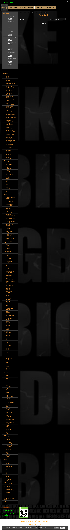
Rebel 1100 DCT (9, 280)
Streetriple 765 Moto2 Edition (10, 210)
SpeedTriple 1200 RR (10, 220)
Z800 (7, 401)
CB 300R (8, 324)
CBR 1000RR (8, 287)
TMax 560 (8, 335)
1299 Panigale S (9, 93)
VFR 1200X (8, 277)
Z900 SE (7, 394)
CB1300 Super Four (10, 271)
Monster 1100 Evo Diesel (11, 117)
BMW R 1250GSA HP (12, 37)
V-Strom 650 (8, 449)
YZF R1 (7, 339)
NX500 (7, 274)
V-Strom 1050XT (9, 441)
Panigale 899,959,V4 (10, 130)
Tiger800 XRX (9, 237)
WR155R (7, 367)
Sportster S (8, 258)
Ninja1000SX (8, 384)
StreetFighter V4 (9, 121)
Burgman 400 (9, 439)
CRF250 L (8, 325)
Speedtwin (8, 227)
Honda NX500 (11, 16)
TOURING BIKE (38, 7)
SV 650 (7, 452)
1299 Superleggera (10, 92)
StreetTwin (8, 232)
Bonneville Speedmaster (11, 221)
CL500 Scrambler (9, 308)
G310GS (7, 191)
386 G (7, 473)
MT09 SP (8, 344)
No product (22, 19)
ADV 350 (8, 314)
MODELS (16, 7)
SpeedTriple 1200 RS (10, 218)
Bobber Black (9, 228)
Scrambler (8, 149)
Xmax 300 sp (9, 361)
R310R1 (7, 476)
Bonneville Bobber (10, 223)
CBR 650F (8, 295)
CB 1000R (8, 304)
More (54, 7)
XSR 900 (7, 348)
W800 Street (8, 398)
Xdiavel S (8, 97)
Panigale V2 (8, 76)
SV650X (7, 453)
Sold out (5, 503)
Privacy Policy (38, 527)
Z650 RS (7, 378)
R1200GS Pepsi (9, 161)
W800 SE (8, 399)
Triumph (6, 194)
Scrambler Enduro (10, 141)
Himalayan (8, 492)
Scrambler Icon (9, 147)
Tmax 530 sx (8, 359)
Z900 (7, 395)
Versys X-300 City (10, 422)
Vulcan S (8, 409)
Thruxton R (8, 230)
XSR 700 (7, 349)
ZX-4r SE (8, 375)
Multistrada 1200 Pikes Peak (11, 109)
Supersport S (8, 126)
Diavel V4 (8, 82)
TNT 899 (8, 462)
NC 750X (8, 290)
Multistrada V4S (9, 96)
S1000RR (7, 170)
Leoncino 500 (9, 468)
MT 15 (7, 371)
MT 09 (7, 351)
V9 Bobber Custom (10, 458)
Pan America (8, 257)
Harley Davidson (7, 251)
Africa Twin (8, 282)
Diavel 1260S (8, 102)
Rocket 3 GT (8, 214)
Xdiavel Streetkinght (10, 99)
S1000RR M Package (10, 168)
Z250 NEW (8, 432)
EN (67, 1)
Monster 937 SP (9, 151)
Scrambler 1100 (9, 116)
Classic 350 (8, 488)
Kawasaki (6, 372)
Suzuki (5, 435)
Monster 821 (8, 154)
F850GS (7, 181)
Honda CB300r (11, 21)
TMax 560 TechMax (10, 357)
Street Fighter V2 (9, 124)
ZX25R (7, 426)
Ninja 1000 (8, 385)
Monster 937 (8, 153)
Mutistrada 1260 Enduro (11, 104)
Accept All (62, 527)
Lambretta (6, 493)
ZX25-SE (7, 425)
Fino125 (7, 337)
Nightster (8, 255)
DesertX (7, 79)
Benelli (5, 459)
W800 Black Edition (10, 396)
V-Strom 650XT (9, 451)
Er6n (7, 411)
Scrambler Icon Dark (10, 140)
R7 (6, 354)
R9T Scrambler (9, 164)
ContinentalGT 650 (10, 491)
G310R (7, 193)
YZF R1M (7, 338)
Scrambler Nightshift (10, 139)
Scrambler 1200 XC (10, 205)
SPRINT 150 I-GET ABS (9, 498)
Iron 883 (7, 262)
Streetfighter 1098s (10, 87)
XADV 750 (8, 288)
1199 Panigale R (9, 90)
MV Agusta (6, 478)
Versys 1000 (8, 387)
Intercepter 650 (9, 489)
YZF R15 (7, 369)
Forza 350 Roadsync (10, 315)
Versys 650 (8, 408)
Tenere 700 (8, 334)
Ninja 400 (8, 421)
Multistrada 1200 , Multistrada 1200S (10, 112)
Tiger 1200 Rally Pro (10, 215)
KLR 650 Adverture (10, 402)
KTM (5, 242)
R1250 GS (8, 167)
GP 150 (7, 485)
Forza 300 (8, 322)
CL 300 (7, 268)
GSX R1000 (8, 442)
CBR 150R (8, 300)
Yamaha (6, 331)
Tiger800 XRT (9, 235)
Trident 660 (8, 240)
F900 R (7, 180)
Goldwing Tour (9, 275)
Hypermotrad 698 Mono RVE (11, 84)
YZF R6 (7, 355)
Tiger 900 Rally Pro (10, 217)
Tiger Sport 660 (9, 204)
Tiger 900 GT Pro (10, 234)
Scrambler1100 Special (10, 114)
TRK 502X (8, 463)
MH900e (7, 77)
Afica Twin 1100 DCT (10, 281)
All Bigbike (5, 73)
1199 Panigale (9, 94)
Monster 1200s (9, 86)
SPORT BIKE (23, 7)
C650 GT (8, 186)
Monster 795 (8, 158)
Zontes (5, 471)
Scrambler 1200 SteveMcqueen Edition (10, 197)
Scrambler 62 (8, 150)
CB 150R (7, 328)
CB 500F (7, 311)
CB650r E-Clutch (9, 267)
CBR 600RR (8, 292)
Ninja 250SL (8, 429)
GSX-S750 (8, 448)
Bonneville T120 (9, 224)
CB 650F (7, 307)
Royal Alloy (6, 482)
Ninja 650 (8, 405)
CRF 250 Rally (9, 327)
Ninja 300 (8, 424)
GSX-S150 (8, 455)
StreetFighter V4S (10, 123)
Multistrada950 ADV (10, 131)
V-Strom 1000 (9, 445)
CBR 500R (8, 297)
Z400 (7, 414)
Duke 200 (8, 247)
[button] (57, 7)
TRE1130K (8, 461)
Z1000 (7, 388)
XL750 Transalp (9, 270)
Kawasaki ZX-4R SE (12, 42)
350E (7, 475)
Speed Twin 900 (9, 207)
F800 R (7, 183)
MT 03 (7, 364)
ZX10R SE (8, 389)
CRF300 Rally (9, 318)
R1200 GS (8, 171)
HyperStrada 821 (9, 137)
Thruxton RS (8, 200)
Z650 (7, 406)
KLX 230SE (8, 428)
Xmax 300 (8, 362)
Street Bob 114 (9, 252)
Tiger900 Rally (9, 203)
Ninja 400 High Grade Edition (11, 417)
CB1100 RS (8, 302)
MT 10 (7, 341)
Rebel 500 (8, 312)
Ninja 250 (8, 431)
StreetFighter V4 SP (10, 120)
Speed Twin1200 (9, 213)
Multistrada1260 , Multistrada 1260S (10, 107)
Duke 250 (8, 248)
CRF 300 (8, 319)
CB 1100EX (8, 301)
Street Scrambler (9, 231)
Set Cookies (56, 527)
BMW (5, 160)
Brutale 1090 (8, 479)
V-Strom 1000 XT (9, 443)
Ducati (5, 75)
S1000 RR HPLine (9, 176)
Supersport (8, 127)
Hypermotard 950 (10, 134)
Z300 (7, 415)
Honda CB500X (11, 64)
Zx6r (7, 404)
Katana (7, 438)
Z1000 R (7, 382)
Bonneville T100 (9, 225)
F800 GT (8, 184)
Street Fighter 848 (10, 89)
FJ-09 (7, 342)
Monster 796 (8, 157)
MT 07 (7, 352)
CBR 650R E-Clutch (10, 272)
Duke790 (8, 244)
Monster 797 (8, 156)
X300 (7, 495)
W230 (7, 374)
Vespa (4, 496)
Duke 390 (8, 250)
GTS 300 (6, 499)
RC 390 (7, 245)
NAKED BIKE (31, 7)
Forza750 (8, 265)
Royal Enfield (7, 486)
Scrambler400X (9, 241)
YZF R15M (8, 368)
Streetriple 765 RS (10, 238)
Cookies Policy (45, 527)
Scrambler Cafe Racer (10, 144)
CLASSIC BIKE (47, 7)
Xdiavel (7, 100)
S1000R (7, 177)
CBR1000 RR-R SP (10, 284)
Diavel (7, 103)
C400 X (7, 187)
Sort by (52, 19)
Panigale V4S (9, 129)
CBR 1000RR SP (9, 285)
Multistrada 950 (9, 133)
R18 (6, 163)
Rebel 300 (8, 321)
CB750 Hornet (9, 291)
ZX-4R (7, 377)
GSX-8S (7, 436)
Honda (5, 264)
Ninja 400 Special (10, 419)
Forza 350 (8, 317)
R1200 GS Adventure (10, 166)
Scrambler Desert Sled (11, 143)
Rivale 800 (8, 481)
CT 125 (7, 329)
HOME (10, 7)
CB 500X (8, 309)
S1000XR (8, 173)
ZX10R (7, 391)
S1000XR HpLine (9, 174)
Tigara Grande (9, 483)
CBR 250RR (8, 298)
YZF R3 (7, 365)
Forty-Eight (8, 260)
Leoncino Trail (9, 466)
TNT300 (7, 469)
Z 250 (7, 434)
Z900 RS (7, 392)
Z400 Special (9, 412)
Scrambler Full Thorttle (11, 146)
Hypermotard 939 (10, 136)
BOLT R (7, 347)
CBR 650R (8, 294)
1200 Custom (9, 261)
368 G (7, 472)
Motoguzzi (6, 456)
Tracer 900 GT (9, 332)
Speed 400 (8, 208)
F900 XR (8, 178)
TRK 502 (7, 465)
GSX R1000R (8, 446)
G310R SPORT (9, 190)
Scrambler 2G (9, 80)
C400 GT (8, 188)
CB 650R (7, 305)
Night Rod (8, 254)
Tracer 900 (8, 345)
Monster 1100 (9, 119)
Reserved (5, 501)
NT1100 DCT (8, 278)
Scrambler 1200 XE (10, 201)
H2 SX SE (8, 381)
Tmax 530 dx (9, 358)
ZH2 (6, 379)
